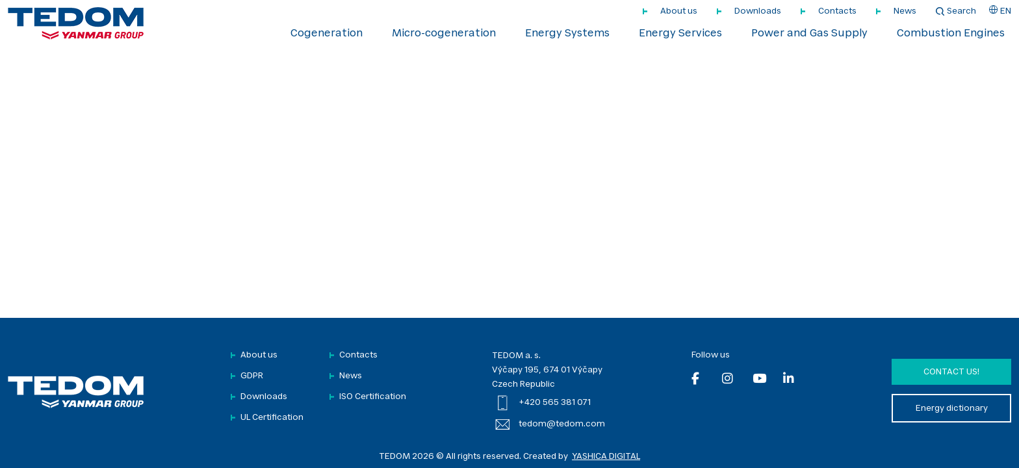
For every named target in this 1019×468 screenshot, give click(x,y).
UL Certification (271, 417)
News (905, 11)
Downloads (757, 11)
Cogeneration (326, 34)
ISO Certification (372, 397)
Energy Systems (567, 34)
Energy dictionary (952, 408)
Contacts (837, 11)
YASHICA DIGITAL (606, 456)
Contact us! (951, 372)
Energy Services (680, 34)
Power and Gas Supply (809, 34)
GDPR (251, 376)
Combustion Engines (951, 34)
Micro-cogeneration (444, 34)
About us (678, 11)
